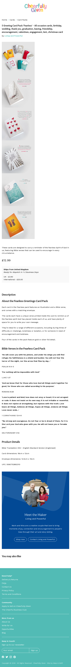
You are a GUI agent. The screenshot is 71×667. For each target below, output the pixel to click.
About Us (6, 622)
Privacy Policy (8, 590)
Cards (12, 20)
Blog (4, 633)
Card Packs (22, 20)
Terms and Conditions (11, 594)
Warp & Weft (58, 663)
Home (4, 20)
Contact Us (7, 587)
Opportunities (8, 629)
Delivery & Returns (10, 579)
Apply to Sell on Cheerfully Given (16, 606)
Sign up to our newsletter (13, 645)
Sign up (34, 650)
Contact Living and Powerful (42, 539)
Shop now (20, 539)
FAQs (4, 583)
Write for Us (7, 625)
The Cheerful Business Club (14, 610)
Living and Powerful (13, 36)
